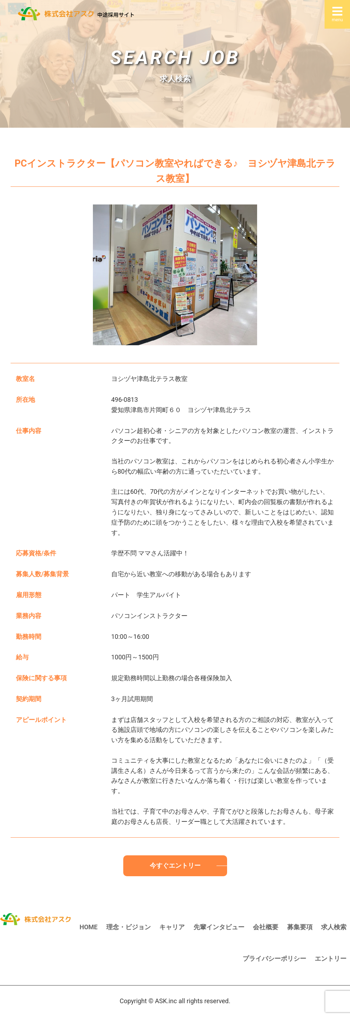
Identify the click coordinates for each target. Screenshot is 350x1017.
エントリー (330, 958)
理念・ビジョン (128, 927)
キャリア (172, 927)
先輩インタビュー (219, 927)
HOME (88, 927)
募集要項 (300, 927)
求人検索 (333, 927)
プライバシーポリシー (274, 958)
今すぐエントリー (175, 865)
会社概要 (265, 927)
